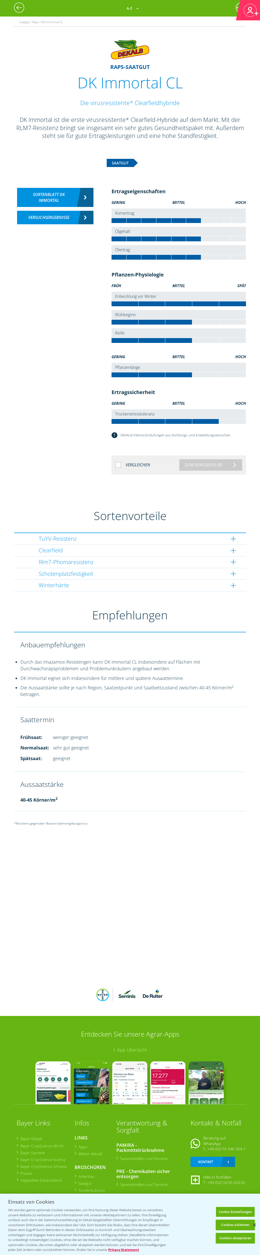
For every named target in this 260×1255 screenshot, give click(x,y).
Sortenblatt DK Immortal (49, 197)
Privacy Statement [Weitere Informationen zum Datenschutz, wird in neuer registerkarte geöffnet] (123, 1249)
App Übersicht (132, 1050)
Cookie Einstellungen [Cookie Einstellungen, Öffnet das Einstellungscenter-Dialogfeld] (235, 1211)
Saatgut (84, 1183)
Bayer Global (31, 1138)
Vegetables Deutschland (40, 1180)
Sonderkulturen (91, 1190)
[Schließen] (254, 1225)
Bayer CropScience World (41, 1145)
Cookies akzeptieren (235, 1238)
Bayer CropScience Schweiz (43, 1166)
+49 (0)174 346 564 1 (226, 1148)
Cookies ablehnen (235, 1224)
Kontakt (205, 1161)
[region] (130, 1224)
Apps (82, 1146)
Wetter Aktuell (90, 1153)
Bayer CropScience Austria (42, 1159)
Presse (26, 1173)
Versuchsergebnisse (48, 217)
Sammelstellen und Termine (143, 1158)
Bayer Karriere (32, 1152)
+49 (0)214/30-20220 (226, 1182)
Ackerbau (86, 1176)
